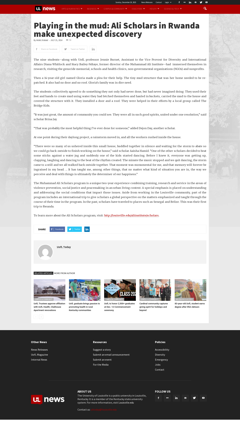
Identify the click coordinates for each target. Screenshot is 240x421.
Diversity (160, 354)
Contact (159, 2)
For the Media (100, 364)
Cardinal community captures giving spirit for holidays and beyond (154, 306)
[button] (205, 9)
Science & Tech (173, 8)
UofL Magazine (39, 354)
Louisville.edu (126, 402)
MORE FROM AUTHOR (64, 273)
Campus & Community (115, 8)
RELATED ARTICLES (43, 273)
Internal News (39, 359)
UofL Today (42, 40)
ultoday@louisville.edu (104, 409)
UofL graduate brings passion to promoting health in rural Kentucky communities (84, 306)
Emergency (161, 359)
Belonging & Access (184, 299)
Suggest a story (102, 349)
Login (168, 2)
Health (154, 8)
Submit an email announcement (111, 354)
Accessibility (162, 349)
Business (93, 8)
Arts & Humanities (72, 8)
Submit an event (102, 359)
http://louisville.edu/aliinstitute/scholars (131, 215)
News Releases (146, 2)
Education (138, 8)
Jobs (157, 364)
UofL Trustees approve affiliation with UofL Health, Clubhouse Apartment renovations (49, 306)
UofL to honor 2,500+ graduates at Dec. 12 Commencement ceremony (119, 306)
